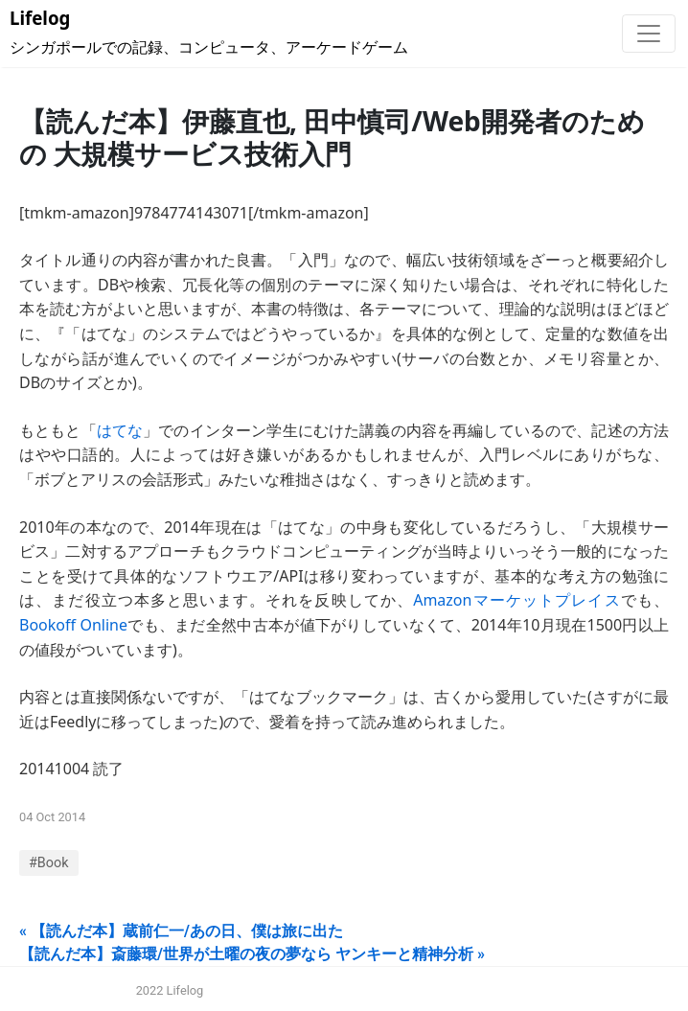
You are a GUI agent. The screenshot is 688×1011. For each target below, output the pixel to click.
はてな (120, 430)
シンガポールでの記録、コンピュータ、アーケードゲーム (209, 32)
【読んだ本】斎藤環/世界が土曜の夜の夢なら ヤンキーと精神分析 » (252, 954)
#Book (49, 863)
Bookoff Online (73, 624)
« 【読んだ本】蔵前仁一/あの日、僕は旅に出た (181, 931)
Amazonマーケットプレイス (517, 599)
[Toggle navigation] (649, 33)
